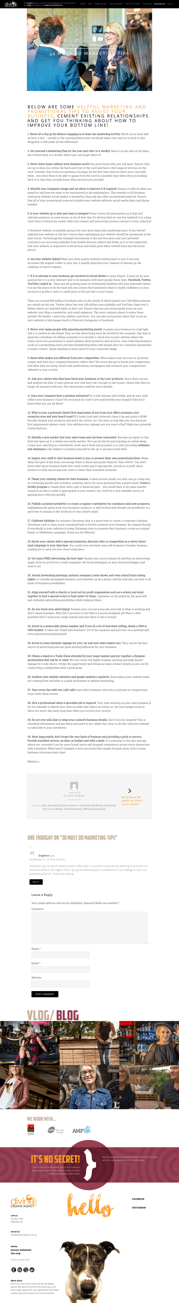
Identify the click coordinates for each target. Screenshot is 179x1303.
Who (90, 4)
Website (36, 977)
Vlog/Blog (159, 4)
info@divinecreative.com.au (24, 1234)
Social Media (56, 808)
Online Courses (133, 4)
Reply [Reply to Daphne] (36, 881)
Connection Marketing (90, 805)
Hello (170, 4)
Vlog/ (53, 1015)
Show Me (147, 4)
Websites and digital (94, 808)
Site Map (16, 1253)
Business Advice (68, 805)
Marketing (110, 805)
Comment (37, 909)
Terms (14, 1246)
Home (83, 4)
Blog (44, 805)
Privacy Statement (21, 1249)
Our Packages (116, 4)
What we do (101, 4)
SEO (45, 808)
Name (36, 948)
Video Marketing (73, 808)
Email (35, 963)
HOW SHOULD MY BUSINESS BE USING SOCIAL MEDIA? (130, 801)
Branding (53, 805)
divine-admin (108, 45)
